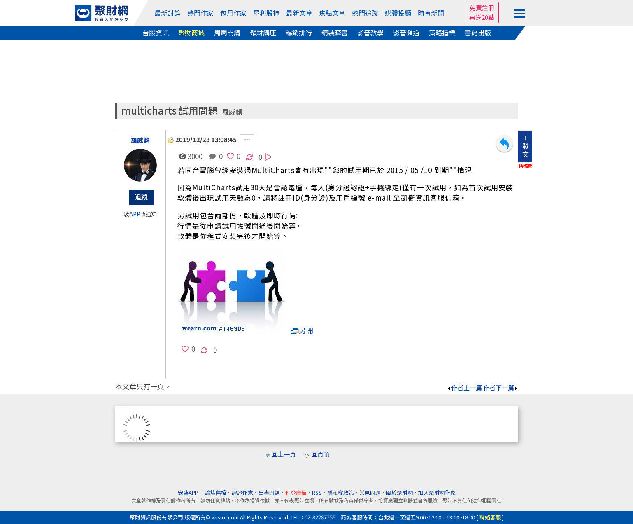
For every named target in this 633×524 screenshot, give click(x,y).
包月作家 (233, 13)
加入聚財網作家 (437, 492)
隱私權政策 (340, 492)
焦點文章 (332, 13)
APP (134, 214)
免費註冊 (482, 7)
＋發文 (525, 146)
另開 (302, 330)
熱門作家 (200, 13)
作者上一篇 (464, 387)
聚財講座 (263, 32)
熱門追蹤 (365, 13)
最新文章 (299, 13)
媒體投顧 (398, 13)
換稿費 (525, 165)
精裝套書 (334, 32)
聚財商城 (191, 32)
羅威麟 (232, 112)
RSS (317, 492)
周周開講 (227, 32)
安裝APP (189, 492)
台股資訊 (155, 32)
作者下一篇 (500, 387)
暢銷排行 (299, 32)
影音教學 (370, 32)
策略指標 (442, 32)
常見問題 (370, 492)
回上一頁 (283, 454)
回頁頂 (320, 454)
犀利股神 (266, 13)
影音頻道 (406, 32)
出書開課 (269, 492)
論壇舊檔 (215, 492)
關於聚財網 (399, 492)
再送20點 (481, 17)
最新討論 (167, 13)
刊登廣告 (296, 492)
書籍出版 (478, 32)
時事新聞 (431, 13)
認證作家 (242, 492)
